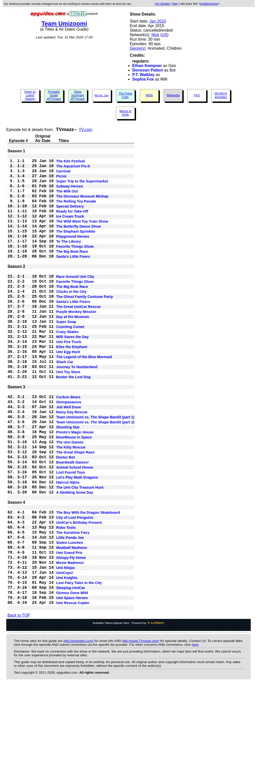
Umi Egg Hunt (68, 391)
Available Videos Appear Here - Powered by (128, 710)
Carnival (63, 175)
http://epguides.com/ (78, 728)
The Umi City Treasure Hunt (80, 552)
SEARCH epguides (220, 95)
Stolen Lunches (69, 617)
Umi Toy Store (68, 415)
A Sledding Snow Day (74, 558)
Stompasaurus (68, 450)
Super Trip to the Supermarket (82, 187)
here (195, 732)
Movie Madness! (70, 641)
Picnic (61, 181)
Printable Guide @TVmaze (54, 95)
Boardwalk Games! (72, 522)
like (175, 4)
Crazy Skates (67, 366)
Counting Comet (70, 360)
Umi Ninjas (65, 648)
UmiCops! (64, 654)
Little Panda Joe (70, 611)
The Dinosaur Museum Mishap (82, 205)
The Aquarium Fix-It (73, 169)
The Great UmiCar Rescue (78, 336)
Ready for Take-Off (72, 223)
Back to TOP (19, 702)
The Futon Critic (125, 95)
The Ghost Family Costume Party (84, 324)
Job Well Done (68, 456)
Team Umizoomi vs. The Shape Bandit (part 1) (95, 468)
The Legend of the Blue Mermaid (84, 397)
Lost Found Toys (70, 534)
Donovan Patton (147, 70)
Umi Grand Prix (69, 629)
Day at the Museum (72, 348)
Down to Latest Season (29, 95)
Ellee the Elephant (71, 384)
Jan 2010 (157, 21)
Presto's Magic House (75, 486)
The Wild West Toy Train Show (82, 235)
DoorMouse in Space (74, 492)
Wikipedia (172, 95)
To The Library (68, 259)
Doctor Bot (65, 516)
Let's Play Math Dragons (77, 540)
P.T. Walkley (143, 75)
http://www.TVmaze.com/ (140, 728)
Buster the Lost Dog (73, 421)
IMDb (149, 95)
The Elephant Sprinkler (76, 247)
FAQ (197, 95)
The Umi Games (70, 498)
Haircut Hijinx (68, 546)
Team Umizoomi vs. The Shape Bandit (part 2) (95, 474)
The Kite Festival (70, 163)
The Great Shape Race (75, 510)
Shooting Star (68, 480)
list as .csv (101, 95)
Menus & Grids (125, 112)
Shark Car (64, 403)
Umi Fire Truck (68, 378)
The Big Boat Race (72, 271)
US (164, 35)
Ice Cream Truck (70, 229)
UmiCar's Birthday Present (79, 593)
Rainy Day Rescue (72, 462)
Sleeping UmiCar (70, 672)
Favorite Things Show (75, 265)
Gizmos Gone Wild (72, 678)
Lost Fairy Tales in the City (79, 666)
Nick (155, 35)
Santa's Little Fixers (73, 277)
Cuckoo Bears (68, 444)
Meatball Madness (71, 623)
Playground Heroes (72, 253)
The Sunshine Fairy (73, 605)
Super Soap (66, 354)
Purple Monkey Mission (76, 342)
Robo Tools (66, 599)
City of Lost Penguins (74, 587)
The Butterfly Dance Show (78, 241)
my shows (162, 4)
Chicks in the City (71, 318)
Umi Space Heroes (72, 684)
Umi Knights (67, 660)
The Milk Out (67, 199)
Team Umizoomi (64, 23)
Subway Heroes (69, 193)
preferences (209, 4)
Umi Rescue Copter (73, 690)
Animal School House (74, 528)
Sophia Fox (143, 79)
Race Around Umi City (75, 300)
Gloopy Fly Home (71, 635)
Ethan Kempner (147, 65)
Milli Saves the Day (72, 372)
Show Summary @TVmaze (78, 95)
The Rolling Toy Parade (76, 211)
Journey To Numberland (76, 409)
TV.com (85, 129)
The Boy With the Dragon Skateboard (88, 581)
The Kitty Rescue (71, 504)
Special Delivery (70, 217)
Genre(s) (138, 48)
